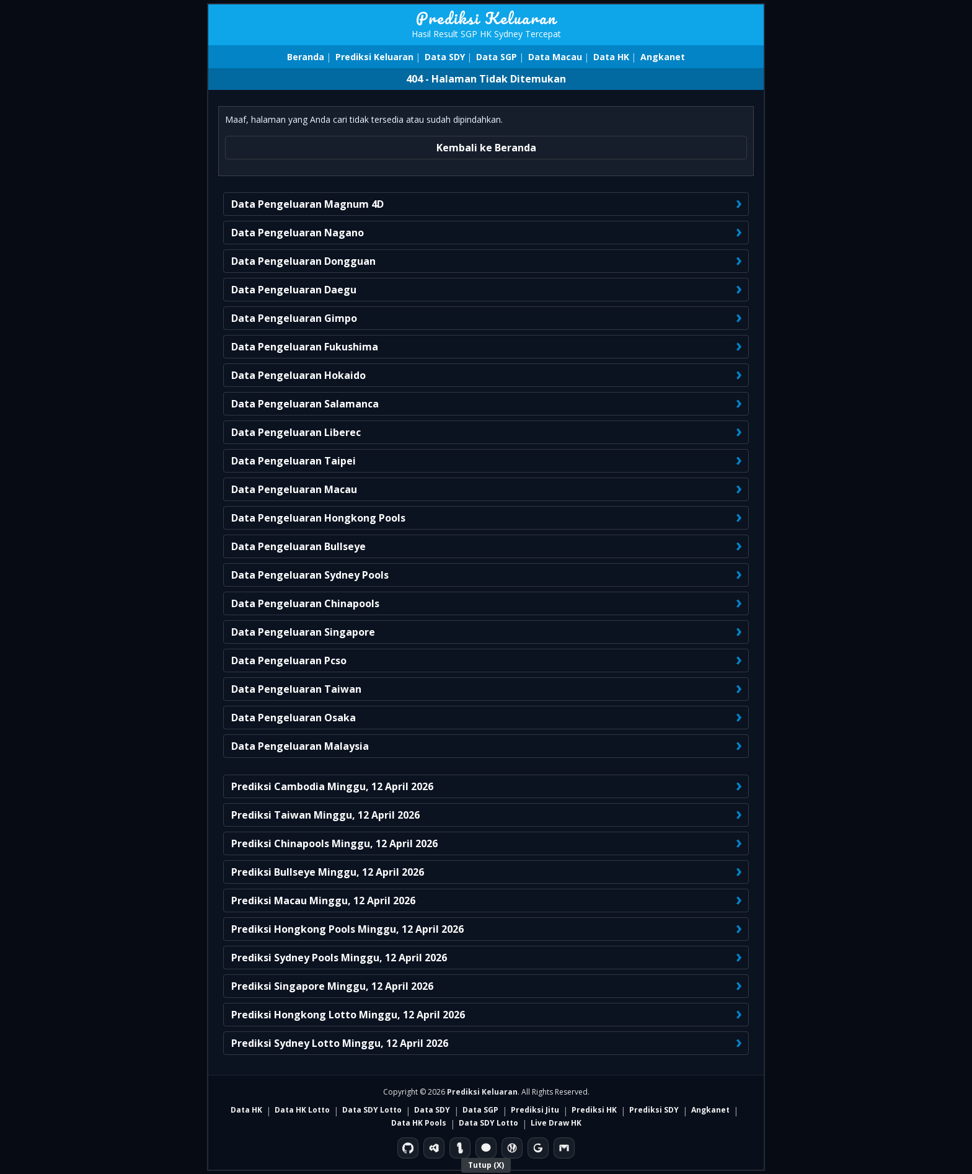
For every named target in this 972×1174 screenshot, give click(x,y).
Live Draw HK (556, 1123)
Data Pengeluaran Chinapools (305, 603)
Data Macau (555, 57)
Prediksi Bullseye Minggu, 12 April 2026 (327, 872)
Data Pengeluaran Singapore (303, 632)
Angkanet (662, 57)
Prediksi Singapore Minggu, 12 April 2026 (332, 986)
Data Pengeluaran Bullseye (298, 546)
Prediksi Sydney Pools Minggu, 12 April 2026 (339, 957)
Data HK (611, 57)
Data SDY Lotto (372, 1110)
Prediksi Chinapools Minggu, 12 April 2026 (334, 843)
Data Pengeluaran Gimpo (294, 318)
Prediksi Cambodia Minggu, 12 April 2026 (332, 786)
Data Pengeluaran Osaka (293, 717)
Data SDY (445, 57)
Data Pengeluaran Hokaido (298, 375)
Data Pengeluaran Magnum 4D (307, 204)
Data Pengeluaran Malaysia (300, 746)
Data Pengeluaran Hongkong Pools (318, 518)
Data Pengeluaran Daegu (293, 289)
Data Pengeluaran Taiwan (296, 689)
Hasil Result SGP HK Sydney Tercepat (486, 34)
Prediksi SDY (654, 1110)
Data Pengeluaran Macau (294, 489)
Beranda (305, 57)
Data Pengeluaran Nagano (297, 232)
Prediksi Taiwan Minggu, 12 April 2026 (325, 815)
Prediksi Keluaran (486, 18)
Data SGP (496, 57)
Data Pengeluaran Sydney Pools (310, 575)
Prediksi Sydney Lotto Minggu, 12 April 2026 (339, 1043)
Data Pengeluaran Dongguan (303, 261)
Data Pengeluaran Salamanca (305, 404)
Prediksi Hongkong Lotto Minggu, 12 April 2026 (348, 1014)
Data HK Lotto (302, 1110)
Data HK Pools (418, 1123)
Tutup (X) (486, 1165)
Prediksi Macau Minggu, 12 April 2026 (323, 900)
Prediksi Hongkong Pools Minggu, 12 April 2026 (347, 929)
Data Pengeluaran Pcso (289, 660)
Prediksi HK (594, 1110)
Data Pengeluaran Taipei (293, 461)
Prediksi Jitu (535, 1110)
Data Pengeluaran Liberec (296, 432)
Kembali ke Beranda (486, 147)
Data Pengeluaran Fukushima (304, 347)
